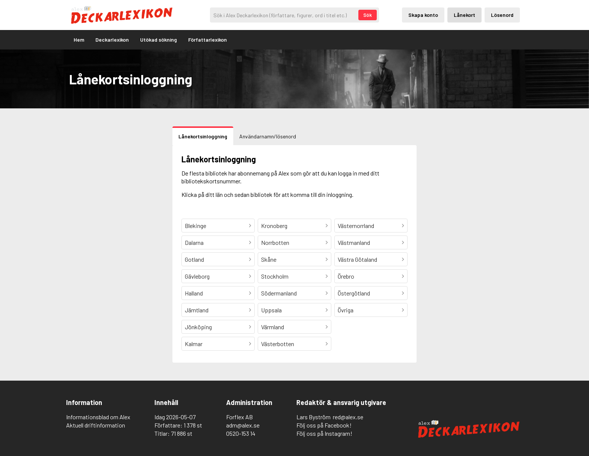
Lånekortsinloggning (202, 136)
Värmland (272, 326)
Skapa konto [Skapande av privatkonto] (423, 15)
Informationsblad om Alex (98, 416)
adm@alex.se (243, 425)
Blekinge (195, 225)
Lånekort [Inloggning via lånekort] (464, 15)
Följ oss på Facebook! (324, 425)
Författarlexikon (207, 39)
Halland (194, 293)
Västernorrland (356, 225)
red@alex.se (348, 416)
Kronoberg (274, 225)
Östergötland (354, 293)
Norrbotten (275, 242)
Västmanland (354, 242)
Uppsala (271, 310)
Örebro (346, 276)
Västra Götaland (357, 259)
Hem (79, 39)
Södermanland (279, 293)
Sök (367, 15)
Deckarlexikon (112, 39)
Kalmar (193, 343)
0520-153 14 (240, 433)
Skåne (268, 259)
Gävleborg (197, 276)
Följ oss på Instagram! (324, 433)
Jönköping (198, 326)
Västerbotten (277, 343)
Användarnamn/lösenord (267, 136)
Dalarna (194, 242)
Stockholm (274, 276)
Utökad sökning (158, 39)
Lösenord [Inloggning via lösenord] (502, 15)
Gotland (194, 259)
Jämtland (196, 310)
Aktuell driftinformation (95, 425)
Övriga (345, 310)
